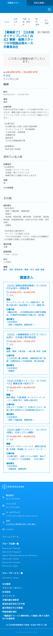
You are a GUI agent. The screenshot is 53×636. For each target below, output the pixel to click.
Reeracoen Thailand (11, 548)
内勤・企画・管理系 (26, 22)
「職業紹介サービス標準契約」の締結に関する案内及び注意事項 (25, 617)
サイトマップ (8, 596)
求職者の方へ (13, 2)
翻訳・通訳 (37, 22)
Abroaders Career (10, 577)
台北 (8, 75)
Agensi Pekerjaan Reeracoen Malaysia (19, 555)
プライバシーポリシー (12, 588)
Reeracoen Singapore (11, 552)
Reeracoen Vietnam (11, 562)
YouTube (10, 529)
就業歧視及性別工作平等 (13, 603)
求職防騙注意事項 (10, 600)
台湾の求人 (15, 22)
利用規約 (6, 592)
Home (7, 22)
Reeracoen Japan (10, 566)
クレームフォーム (10, 536)
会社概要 (6, 584)
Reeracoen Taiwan (10, 558)
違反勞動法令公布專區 (12, 607)
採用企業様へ (40, 2)
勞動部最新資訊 (9, 611)
